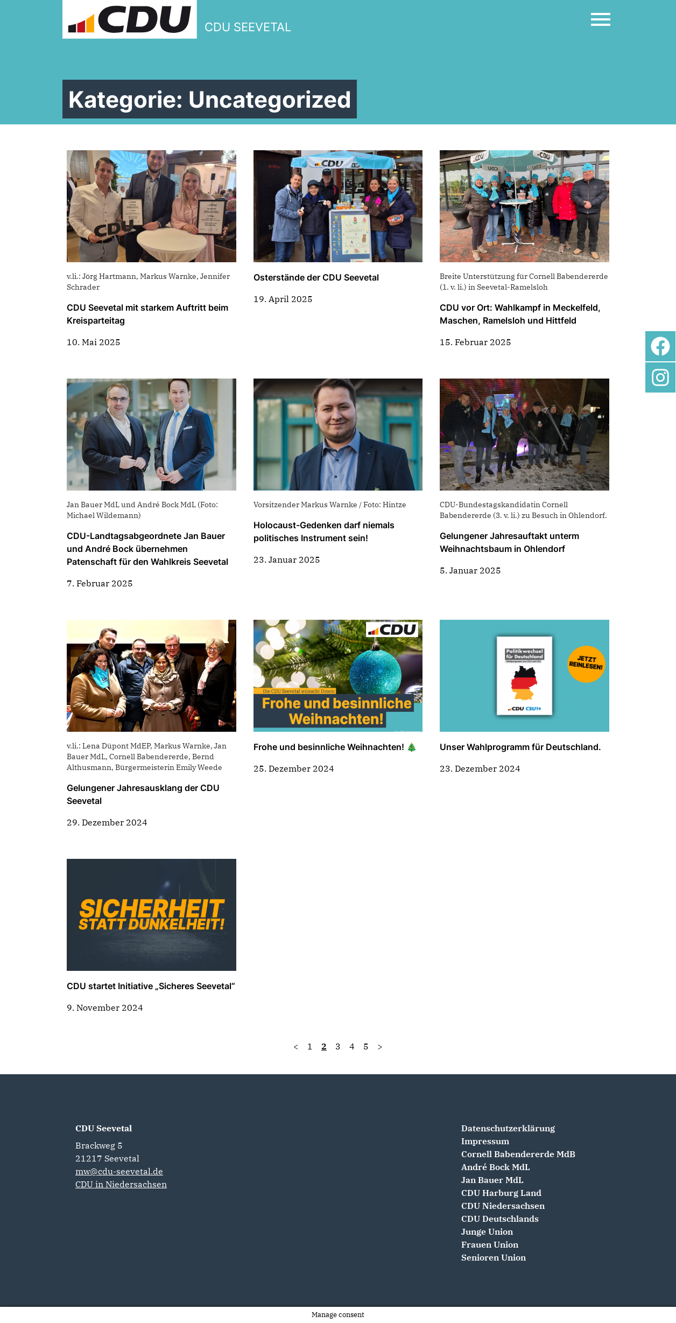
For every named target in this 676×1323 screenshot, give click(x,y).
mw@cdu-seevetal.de (119, 1171)
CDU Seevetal (103, 1128)
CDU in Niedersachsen (121, 1184)
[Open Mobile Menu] (601, 19)
